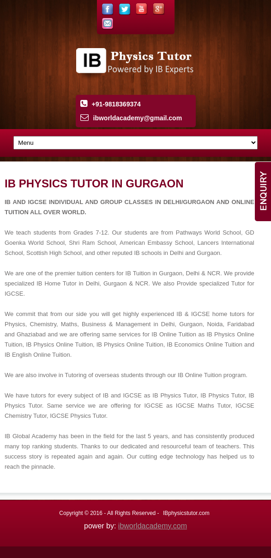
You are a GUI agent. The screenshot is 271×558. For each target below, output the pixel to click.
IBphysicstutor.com (186, 513)
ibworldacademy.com (152, 526)
